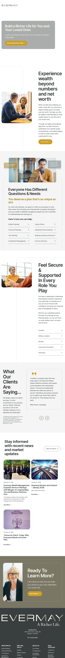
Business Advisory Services (45, 236)
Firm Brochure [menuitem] (52, 629)
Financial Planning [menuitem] (6, 616)
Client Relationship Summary (30, 644)
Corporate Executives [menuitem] (20, 623)
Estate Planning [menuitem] (6, 614)
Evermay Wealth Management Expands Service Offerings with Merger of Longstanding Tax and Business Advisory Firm (11, 488)
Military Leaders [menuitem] (21, 618)
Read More (7, 510)
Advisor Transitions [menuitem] (35, 623)
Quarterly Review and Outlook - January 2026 (32, 482)
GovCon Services (45, 242)
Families (50, 331)
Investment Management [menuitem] (5, 621)
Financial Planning (18, 230)
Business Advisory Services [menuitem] (7, 628)
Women (50, 342)
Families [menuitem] (19, 615)
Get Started (34, 559)
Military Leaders (50, 337)
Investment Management (18, 242)
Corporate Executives (50, 348)
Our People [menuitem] (35, 614)
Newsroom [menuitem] (51, 618)
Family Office (45, 225)
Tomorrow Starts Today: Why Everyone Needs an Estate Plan (51, 483)
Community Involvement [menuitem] (35, 619)
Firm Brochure (19, 644)
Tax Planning (18, 236)
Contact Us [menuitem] (51, 615)
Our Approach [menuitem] (36, 616)
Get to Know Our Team (15, 43)
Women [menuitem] (19, 620)
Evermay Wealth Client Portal (32, 652)
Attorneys (50, 353)
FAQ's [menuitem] (34, 629)
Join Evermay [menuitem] (36, 626)
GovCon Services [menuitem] (6, 635)
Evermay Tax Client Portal (48, 652)
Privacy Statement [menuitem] (53, 632)
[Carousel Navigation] (44, 418)
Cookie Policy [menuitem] (52, 634)
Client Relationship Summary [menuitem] (53, 626)
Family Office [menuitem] (5, 625)
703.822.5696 (34, 603)
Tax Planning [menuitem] (5, 618)
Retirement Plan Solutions (45, 230)
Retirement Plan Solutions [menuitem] (6, 632)
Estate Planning (18, 225)
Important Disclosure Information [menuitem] (51, 622)
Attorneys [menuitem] (19, 627)
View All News (51, 449)
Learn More (45, 142)
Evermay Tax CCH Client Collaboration (35, 653)
